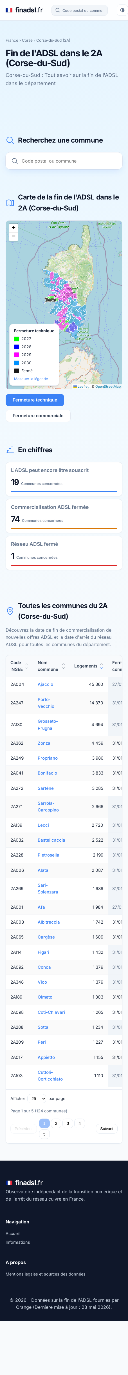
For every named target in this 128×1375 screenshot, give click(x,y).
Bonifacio (47, 773)
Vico (42, 982)
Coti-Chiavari (51, 1012)
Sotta (43, 1027)
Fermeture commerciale (38, 415)
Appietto (46, 1057)
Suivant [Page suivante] (106, 1128)
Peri (42, 1042)
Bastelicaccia (51, 840)
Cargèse (46, 937)
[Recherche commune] (79, 10)
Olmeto (45, 997)
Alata (43, 870)
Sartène (46, 788)
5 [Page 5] (44, 1134)
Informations (18, 1242)
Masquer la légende (31, 379)
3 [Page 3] (68, 1123)
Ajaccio (45, 684)
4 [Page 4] (79, 1123)
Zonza (44, 743)
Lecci (43, 825)
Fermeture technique (35, 400)
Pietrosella (48, 855)
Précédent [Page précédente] (24, 1128)
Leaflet (81, 386)
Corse (27, 40)
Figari (43, 952)
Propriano (48, 758)
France (12, 40)
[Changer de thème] (122, 10)
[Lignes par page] (36, 1098)
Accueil (12, 1233)
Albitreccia (49, 922)
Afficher (17, 1098)
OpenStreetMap (108, 386)
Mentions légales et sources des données (46, 1274)
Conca (44, 967)
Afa (41, 907)
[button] (13, 228)
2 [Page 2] (56, 1123)
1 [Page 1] (44, 1123)
